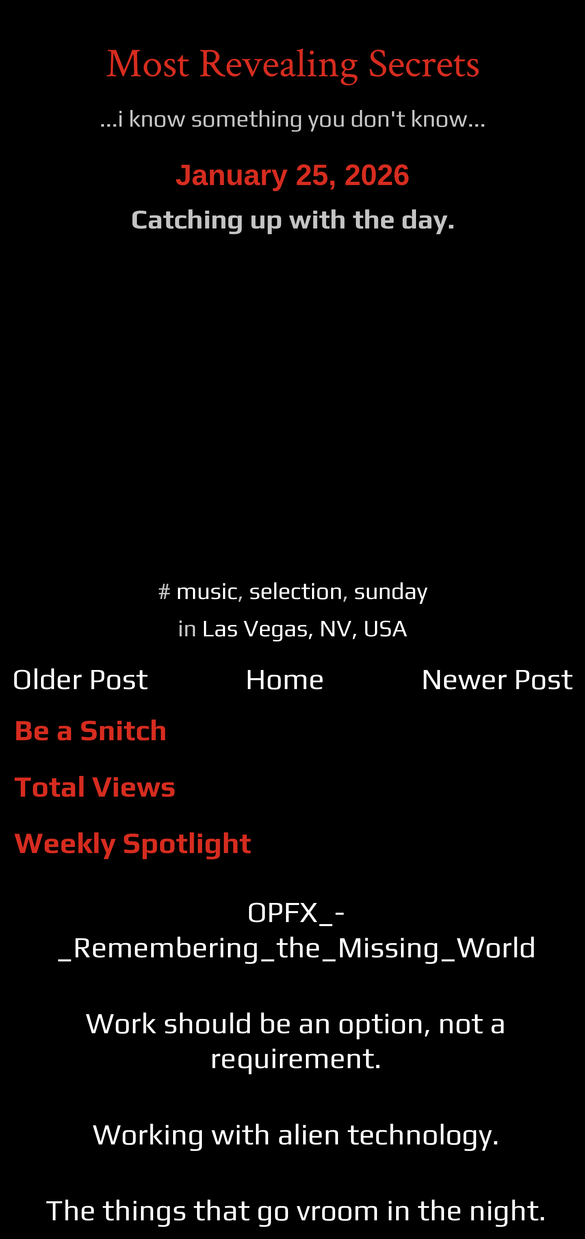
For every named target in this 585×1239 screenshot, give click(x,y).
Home (284, 679)
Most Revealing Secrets (293, 64)
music (207, 590)
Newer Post (497, 679)
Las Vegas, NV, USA (304, 628)
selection (295, 590)
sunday (391, 590)
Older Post (80, 679)
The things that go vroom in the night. (296, 1210)
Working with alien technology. (296, 1134)
